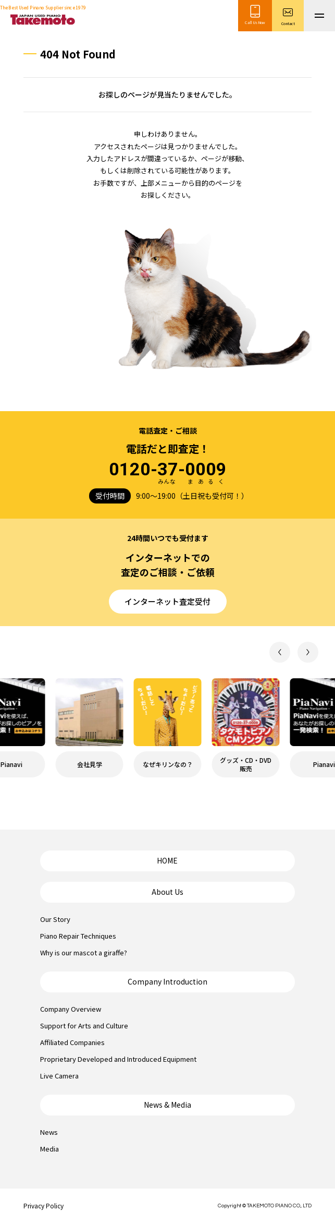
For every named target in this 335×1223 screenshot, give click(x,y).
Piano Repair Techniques (78, 936)
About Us (167, 891)
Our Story (55, 919)
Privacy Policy (43, 1205)
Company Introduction (167, 981)
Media (49, 1149)
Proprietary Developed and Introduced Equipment (118, 1059)
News (49, 1132)
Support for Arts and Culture (84, 1025)
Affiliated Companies (72, 1042)
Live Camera (59, 1076)
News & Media (167, 1104)
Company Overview (70, 1009)
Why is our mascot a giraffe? (83, 952)
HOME (167, 860)
